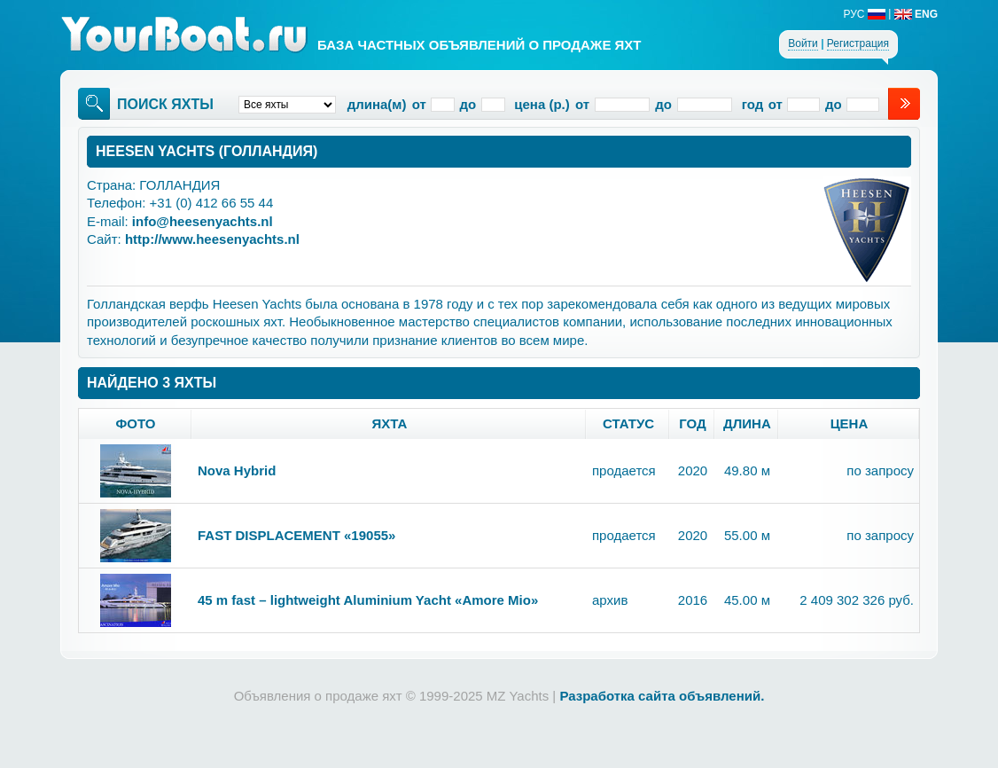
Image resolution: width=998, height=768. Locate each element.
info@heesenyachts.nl (202, 221)
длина (747, 423)
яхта (390, 423)
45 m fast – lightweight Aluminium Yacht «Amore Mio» (368, 599)
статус (628, 423)
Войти (803, 43)
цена (849, 423)
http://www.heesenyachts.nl (212, 239)
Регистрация (858, 43)
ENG (916, 14)
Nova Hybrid (237, 470)
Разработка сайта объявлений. (661, 695)
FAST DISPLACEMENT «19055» (296, 535)
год (692, 423)
